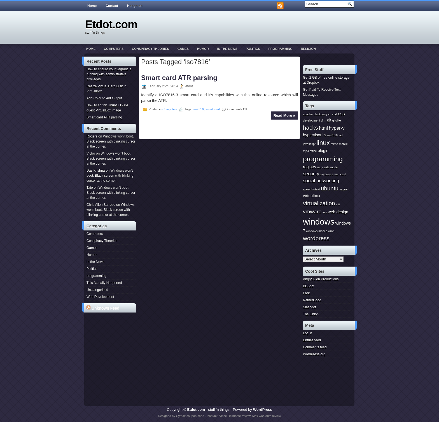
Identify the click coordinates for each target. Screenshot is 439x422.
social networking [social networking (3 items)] (321, 180)
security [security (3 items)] (311, 173)
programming (280, 48)
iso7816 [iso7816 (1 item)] (332, 135)
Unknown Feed (106, 308)
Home (92, 6)
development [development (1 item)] (311, 120)
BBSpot (308, 286)
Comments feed (315, 347)
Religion (308, 48)
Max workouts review (266, 416)
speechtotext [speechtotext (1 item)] (311, 189)
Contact (112, 6)
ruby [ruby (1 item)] (320, 167)
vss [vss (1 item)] (325, 212)
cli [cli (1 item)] (329, 114)
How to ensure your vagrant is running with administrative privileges (109, 74)
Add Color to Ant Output (104, 98)
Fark (306, 293)
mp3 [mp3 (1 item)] (306, 151)
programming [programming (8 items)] (323, 159)
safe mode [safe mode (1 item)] (331, 167)
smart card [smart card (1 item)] (339, 174)
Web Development (100, 297)
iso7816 (198, 109)
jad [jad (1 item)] (340, 135)
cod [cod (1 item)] (334, 114)
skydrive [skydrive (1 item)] (325, 174)
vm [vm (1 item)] (338, 204)
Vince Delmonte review (235, 416)
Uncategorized (97, 290)
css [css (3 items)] (341, 113)
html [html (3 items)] (323, 128)
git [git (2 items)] (329, 120)
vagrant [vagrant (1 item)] (344, 189)
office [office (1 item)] (313, 151)
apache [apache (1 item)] (308, 114)
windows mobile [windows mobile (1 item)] (316, 231)
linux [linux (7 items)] (323, 142)
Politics (253, 48)
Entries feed (312, 340)
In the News (227, 48)
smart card (213, 109)
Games (183, 48)
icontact (212, 416)
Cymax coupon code (190, 416)
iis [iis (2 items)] (324, 135)
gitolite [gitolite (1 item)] (336, 120)
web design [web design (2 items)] (338, 212)
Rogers (92, 136)
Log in (307, 333)
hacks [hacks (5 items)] (310, 127)
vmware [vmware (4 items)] (312, 212)
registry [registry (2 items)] (309, 167)
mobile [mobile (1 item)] (343, 144)
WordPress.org (314, 354)
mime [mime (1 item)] (334, 144)
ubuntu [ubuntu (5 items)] (329, 188)
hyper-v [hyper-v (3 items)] (336, 128)
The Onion (311, 314)
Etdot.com (111, 24)
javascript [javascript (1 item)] (309, 144)
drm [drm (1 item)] (323, 120)
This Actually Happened (104, 283)
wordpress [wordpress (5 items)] (316, 238)
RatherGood (312, 300)
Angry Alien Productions (320, 279)
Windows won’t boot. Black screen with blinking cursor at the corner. (111, 141)
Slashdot (309, 307)
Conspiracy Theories (150, 48)
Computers (113, 48)
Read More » (284, 115)
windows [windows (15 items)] (318, 221)
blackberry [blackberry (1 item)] (320, 114)
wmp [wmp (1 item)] (331, 231)
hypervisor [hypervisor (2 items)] (312, 135)
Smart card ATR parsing (104, 117)
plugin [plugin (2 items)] (323, 150)
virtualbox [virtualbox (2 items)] (311, 195)
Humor (203, 48)
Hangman (135, 6)
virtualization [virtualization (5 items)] (319, 203)
